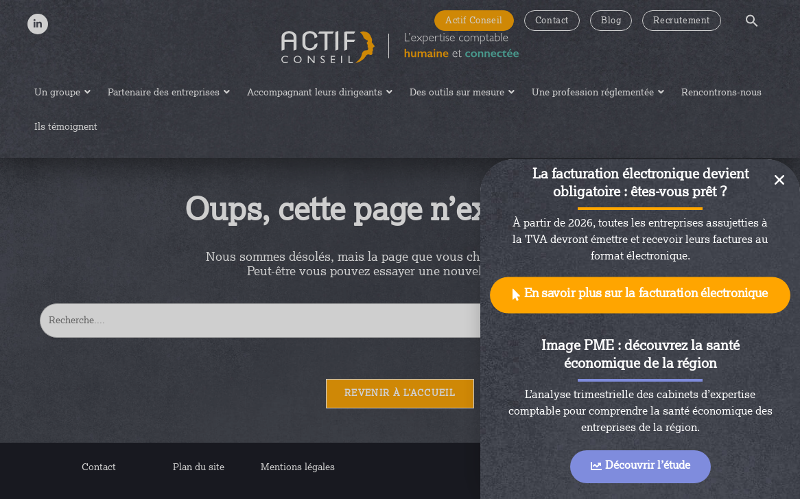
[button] (640, 295)
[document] (400, 249)
